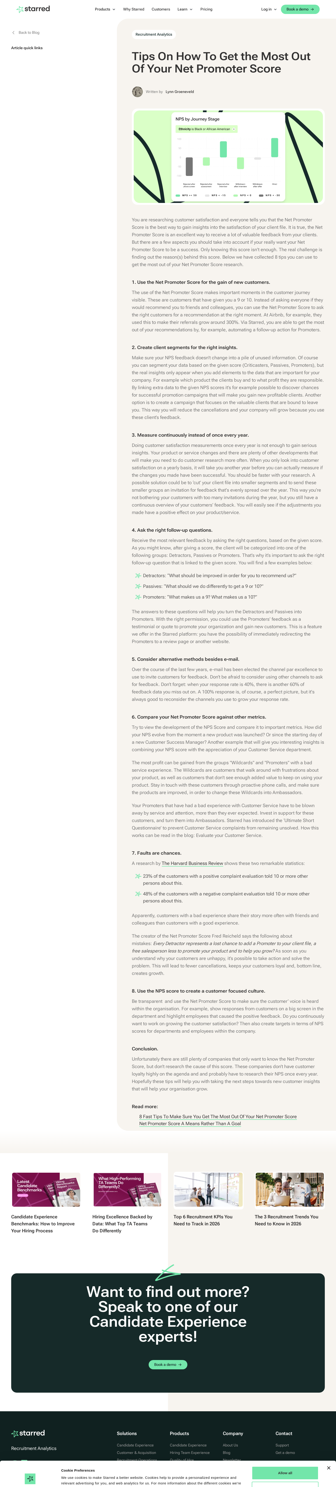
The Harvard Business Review (192, 863)
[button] (105, 9)
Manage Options (285, 1464)
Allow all (285, 1449)
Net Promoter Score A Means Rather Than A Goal (190, 1123)
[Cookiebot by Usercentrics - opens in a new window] (30, 1477)
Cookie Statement (119, 1465)
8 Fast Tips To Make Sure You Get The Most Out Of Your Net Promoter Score (218, 1116)
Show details (72, 1478)
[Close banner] (328, 1444)
